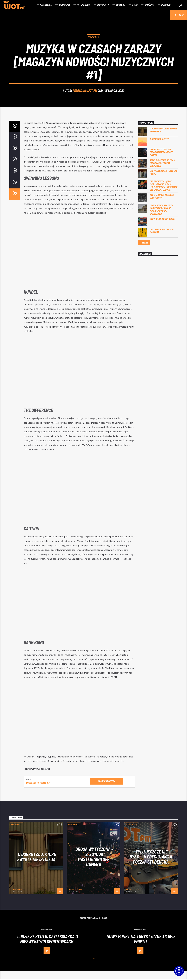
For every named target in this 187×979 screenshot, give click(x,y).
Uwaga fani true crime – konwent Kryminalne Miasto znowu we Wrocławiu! (161, 217)
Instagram (64, 4)
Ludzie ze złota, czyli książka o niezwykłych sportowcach (47, 946)
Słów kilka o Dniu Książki (162, 226)
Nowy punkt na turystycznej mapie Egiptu (141, 946)
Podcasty (166, 4)
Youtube (120, 4)
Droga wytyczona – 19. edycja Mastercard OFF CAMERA (161, 160)
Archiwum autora (106, 789)
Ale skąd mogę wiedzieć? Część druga (162, 204)
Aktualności (83, 4)
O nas (134, 4)
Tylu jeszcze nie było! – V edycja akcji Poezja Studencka (162, 171)
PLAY (179, 15)
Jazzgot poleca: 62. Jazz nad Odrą (162, 238)
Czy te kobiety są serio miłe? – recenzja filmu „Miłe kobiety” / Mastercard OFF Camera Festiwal (163, 193)
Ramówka (149, 4)
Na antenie (46, 4)
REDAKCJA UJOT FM (85, 94)
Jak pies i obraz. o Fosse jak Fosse (164, 180)
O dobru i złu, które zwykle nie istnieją (163, 138)
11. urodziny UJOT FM (159, 146)
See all (144, 251)
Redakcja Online (18, 897)
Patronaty (103, 4)
